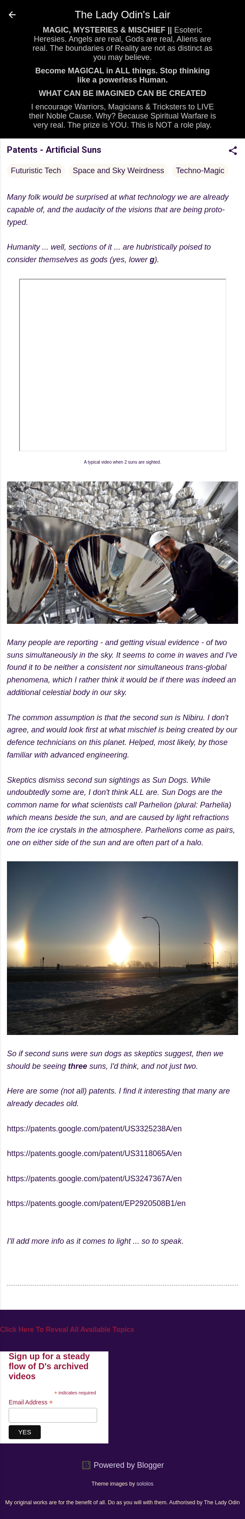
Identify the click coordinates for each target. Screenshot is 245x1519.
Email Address (31, 1402)
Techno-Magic (200, 170)
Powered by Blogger (122, 1465)
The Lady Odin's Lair (122, 14)
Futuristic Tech (36, 170)
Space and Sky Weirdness (118, 170)
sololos (145, 1484)
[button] (233, 151)
